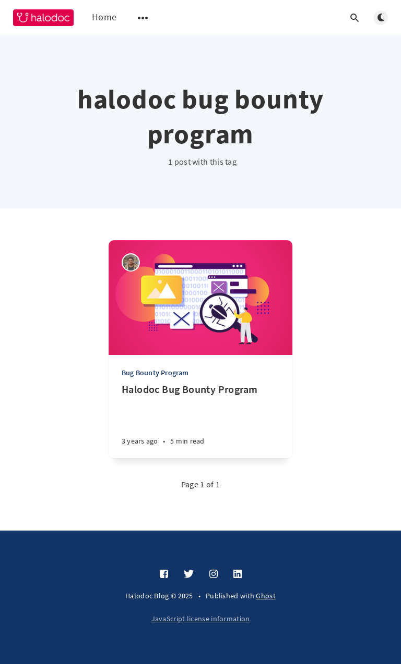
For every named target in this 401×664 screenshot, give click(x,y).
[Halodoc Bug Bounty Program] (200, 420)
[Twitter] (189, 574)
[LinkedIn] (237, 574)
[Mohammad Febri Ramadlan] (131, 262)
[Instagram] (213, 574)
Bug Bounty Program (155, 372)
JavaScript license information (200, 618)
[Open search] (354, 17)
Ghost (266, 595)
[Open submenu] (143, 17)
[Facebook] (164, 574)
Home (104, 17)
